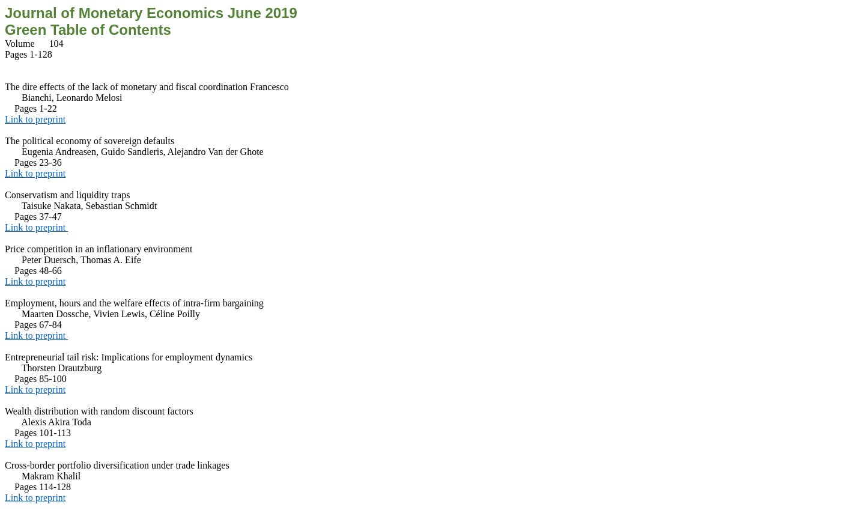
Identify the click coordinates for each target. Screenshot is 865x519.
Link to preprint (35, 119)
